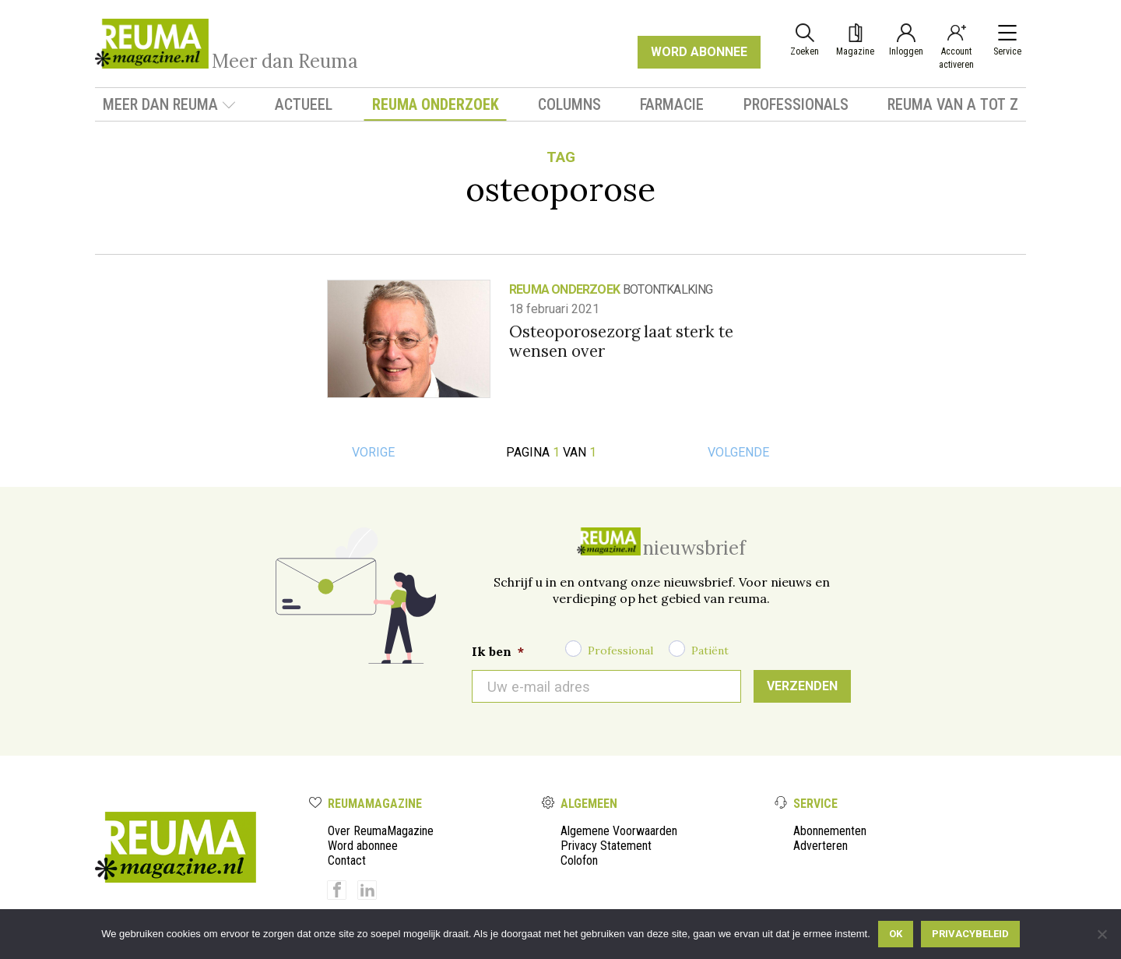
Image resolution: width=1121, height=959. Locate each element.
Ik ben (498, 651)
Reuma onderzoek (435, 104)
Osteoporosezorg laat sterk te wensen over (621, 341)
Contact (347, 860)
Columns (569, 104)
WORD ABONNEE (699, 51)
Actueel (303, 104)
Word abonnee (363, 845)
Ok (895, 934)
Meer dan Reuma (169, 104)
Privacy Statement (606, 845)
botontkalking (668, 289)
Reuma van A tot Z (952, 104)
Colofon (579, 860)
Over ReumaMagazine (381, 830)
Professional (620, 650)
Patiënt (710, 650)
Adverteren (820, 845)
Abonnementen (829, 830)
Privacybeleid (970, 934)
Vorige (373, 452)
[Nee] (1101, 934)
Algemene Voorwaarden (618, 830)
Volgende (738, 452)
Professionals (796, 104)
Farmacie (672, 104)
